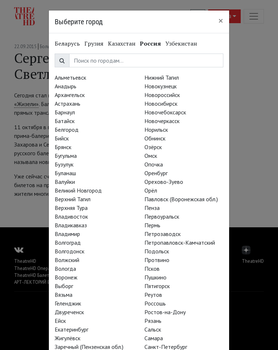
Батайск (65, 121)
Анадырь (65, 86)
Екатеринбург (71, 329)
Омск (150, 155)
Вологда (65, 268)
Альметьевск (70, 77)
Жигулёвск (67, 338)
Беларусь (67, 43)
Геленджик (68, 303)
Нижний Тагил (161, 77)
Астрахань (67, 103)
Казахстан (121, 43)
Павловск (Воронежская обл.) (181, 199)
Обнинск (154, 138)
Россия (150, 43)
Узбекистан (181, 43)
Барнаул (65, 112)
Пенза (152, 207)
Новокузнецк (160, 86)
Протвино (156, 259)
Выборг (64, 286)
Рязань (152, 320)
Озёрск (153, 147)
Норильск (156, 129)
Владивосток (71, 216)
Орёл (150, 190)
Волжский (67, 259)
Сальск (152, 329)
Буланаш (65, 173)
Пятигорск (157, 286)
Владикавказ (71, 225)
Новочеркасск (162, 121)
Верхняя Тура (71, 207)
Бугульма (66, 155)
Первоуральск (161, 216)
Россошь (155, 303)
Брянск (63, 147)
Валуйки (65, 181)
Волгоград (68, 242)
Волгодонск (69, 251)
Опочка (153, 164)
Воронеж (66, 277)
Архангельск (70, 94)
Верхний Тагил (72, 199)
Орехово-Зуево (163, 181)
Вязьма (63, 294)
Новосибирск (160, 103)
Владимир (67, 233)
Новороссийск (162, 94)
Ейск (60, 320)
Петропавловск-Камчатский (179, 242)
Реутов (153, 294)
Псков (152, 268)
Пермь (152, 225)
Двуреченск (69, 312)
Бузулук (64, 164)
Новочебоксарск (165, 112)
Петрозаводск (162, 233)
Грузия (94, 43)
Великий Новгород (78, 190)
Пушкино (155, 277)
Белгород (67, 129)
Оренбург (156, 173)
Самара (153, 338)
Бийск (62, 138)
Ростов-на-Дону (165, 312)
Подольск (156, 251)
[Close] (220, 20)
